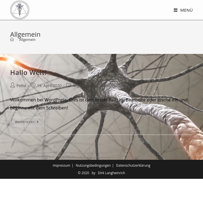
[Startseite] (12, 39)
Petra (21, 85)
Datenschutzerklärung (133, 185)
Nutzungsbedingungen (93, 185)
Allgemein (81, 85)
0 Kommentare (114, 85)
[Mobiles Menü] (183, 10)
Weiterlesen (29, 122)
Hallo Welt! (28, 72)
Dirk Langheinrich (111, 193)
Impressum (61, 185)
